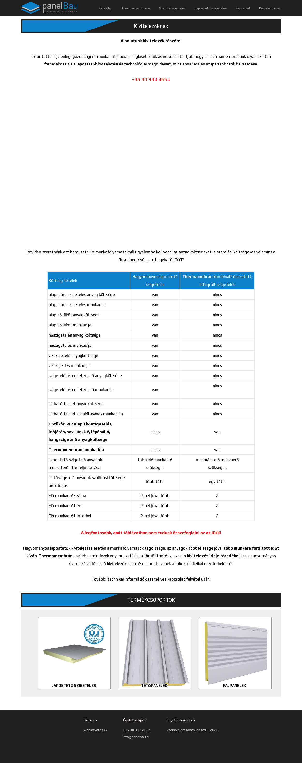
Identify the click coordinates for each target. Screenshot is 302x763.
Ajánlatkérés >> (95, 730)
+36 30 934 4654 (137, 730)
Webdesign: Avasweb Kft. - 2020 (193, 730)
